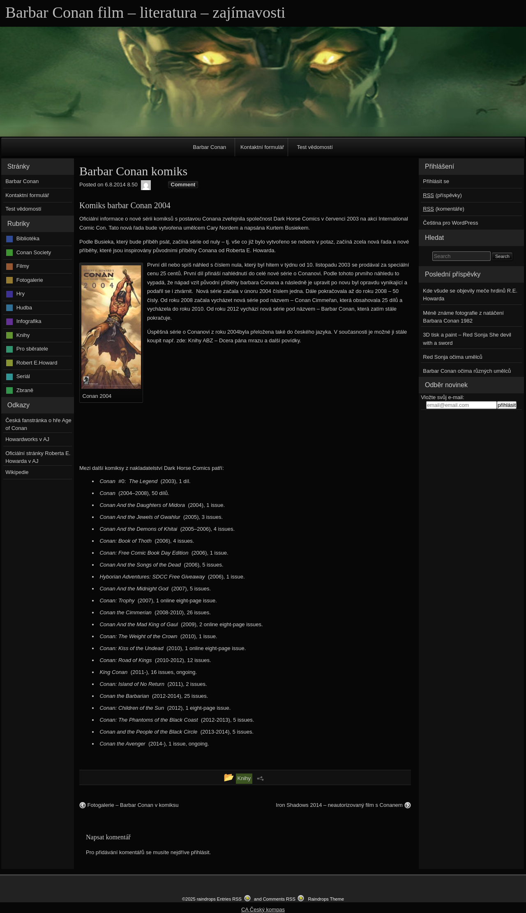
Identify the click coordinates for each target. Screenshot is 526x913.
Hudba (24, 307)
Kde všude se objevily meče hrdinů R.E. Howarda (470, 295)
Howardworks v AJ (27, 439)
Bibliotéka (27, 238)
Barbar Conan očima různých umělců (467, 371)
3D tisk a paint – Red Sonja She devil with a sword (467, 339)
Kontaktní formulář (262, 147)
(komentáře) (443, 209)
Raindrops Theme (326, 899)
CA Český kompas (263, 909)
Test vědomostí (314, 147)
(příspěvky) (442, 195)
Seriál (23, 376)
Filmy (22, 266)
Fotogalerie (29, 280)
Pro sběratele (32, 349)
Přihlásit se (436, 181)
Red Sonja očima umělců (452, 357)
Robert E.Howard (37, 363)
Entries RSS (229, 899)
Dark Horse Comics (187, 468)
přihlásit (200, 852)
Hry (20, 293)
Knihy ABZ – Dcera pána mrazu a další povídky (244, 340)
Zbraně (24, 390)
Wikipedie (16, 472)
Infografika (29, 321)
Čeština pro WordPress (450, 223)
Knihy (23, 335)
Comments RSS (279, 899)
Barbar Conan (209, 147)
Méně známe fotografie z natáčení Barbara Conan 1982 (463, 317)
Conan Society (33, 252)
